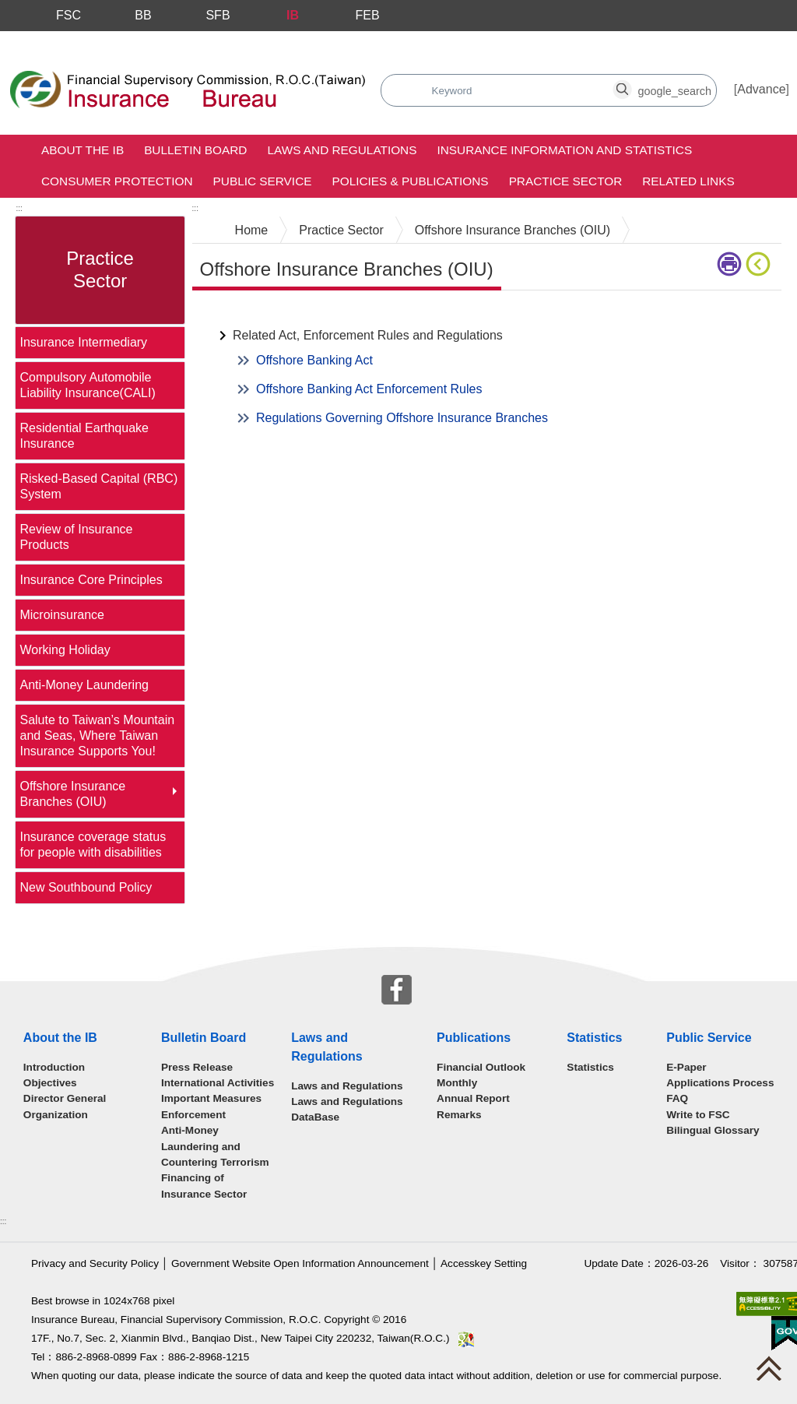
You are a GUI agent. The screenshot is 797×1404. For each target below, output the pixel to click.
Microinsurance (61, 614)
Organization (55, 1115)
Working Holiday (64, 649)
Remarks (459, 1115)
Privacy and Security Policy (95, 1263)
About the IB (82, 150)
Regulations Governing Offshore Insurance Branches (402, 417)
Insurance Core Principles (90, 579)
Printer (729, 264)
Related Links (688, 181)
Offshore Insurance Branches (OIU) (72, 793)
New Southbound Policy (85, 887)
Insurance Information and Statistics (564, 150)
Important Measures (211, 1098)
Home (252, 230)
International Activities (217, 1083)
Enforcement (193, 1115)
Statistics (590, 1067)
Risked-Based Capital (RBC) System (98, 486)
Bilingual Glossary (712, 1130)
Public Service (262, 181)
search (423, 82)
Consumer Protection (117, 181)
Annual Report (473, 1098)
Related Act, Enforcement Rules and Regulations (368, 335)
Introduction (54, 1067)
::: (19, 208)
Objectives (50, 1083)
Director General (65, 1098)
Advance (761, 89)
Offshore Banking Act (314, 360)
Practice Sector (566, 181)
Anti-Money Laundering (83, 684)
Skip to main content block (73, 39)
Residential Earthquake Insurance (83, 435)
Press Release (197, 1067)
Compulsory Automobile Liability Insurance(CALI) (87, 385)
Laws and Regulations (341, 150)
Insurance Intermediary (83, 342)
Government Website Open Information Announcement (300, 1263)
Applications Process (720, 1083)
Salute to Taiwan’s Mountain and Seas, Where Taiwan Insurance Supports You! (96, 735)
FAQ (677, 1098)
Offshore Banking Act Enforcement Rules (369, 389)
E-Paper (686, 1067)
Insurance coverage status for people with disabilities (92, 844)
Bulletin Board (195, 150)
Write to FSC (697, 1115)
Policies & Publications (410, 181)
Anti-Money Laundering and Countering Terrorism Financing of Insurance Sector (215, 1162)
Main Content (229, 314)
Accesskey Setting (484, 1263)
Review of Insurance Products (75, 537)
